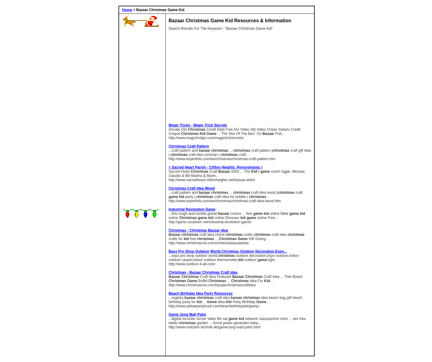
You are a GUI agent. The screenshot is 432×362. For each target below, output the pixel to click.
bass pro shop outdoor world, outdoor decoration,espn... (228, 251)
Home (127, 10)
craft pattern (189, 146)
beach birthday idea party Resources (200, 293)
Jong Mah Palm (187, 314)
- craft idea (203, 272)
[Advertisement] (141, 119)
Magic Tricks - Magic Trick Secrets (198, 125)
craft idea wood (192, 188)
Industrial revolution (192, 209)
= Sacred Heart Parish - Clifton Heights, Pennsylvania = (216, 167)
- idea (198, 230)
